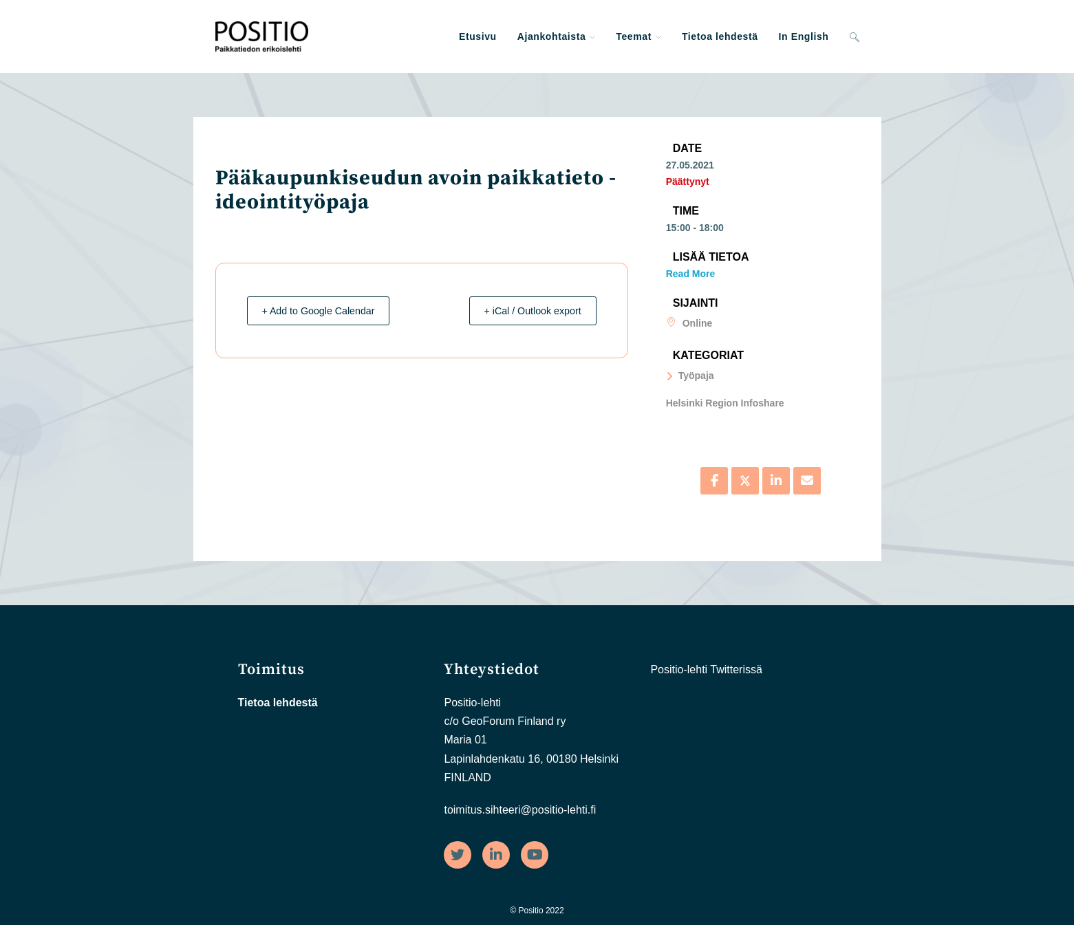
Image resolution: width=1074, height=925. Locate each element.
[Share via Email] (807, 480)
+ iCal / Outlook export (525, 310)
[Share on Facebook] (714, 480)
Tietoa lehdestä (278, 702)
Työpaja (690, 375)
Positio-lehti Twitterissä (706, 669)
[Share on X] (745, 480)
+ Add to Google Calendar (326, 310)
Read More (691, 273)
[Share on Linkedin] (776, 480)
